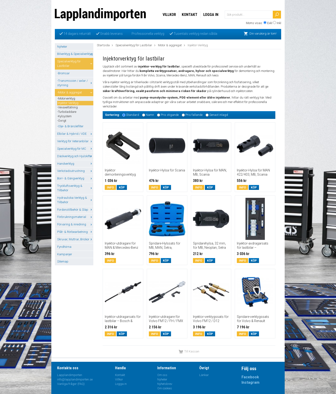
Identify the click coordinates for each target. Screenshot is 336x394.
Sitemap (62, 261)
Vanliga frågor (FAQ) (71, 384)
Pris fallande (194, 115)
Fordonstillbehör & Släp (75, 209)
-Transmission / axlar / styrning (75, 83)
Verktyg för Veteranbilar (75, 141)
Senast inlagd (218, 115)
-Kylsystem (64, 116)
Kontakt (189, 14)
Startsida (103, 45)
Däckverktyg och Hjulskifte (75, 156)
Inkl (279, 23)
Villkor (169, 14)
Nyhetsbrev (164, 384)
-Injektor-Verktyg (67, 103)
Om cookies (164, 388)
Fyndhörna (64, 246)
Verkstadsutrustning (75, 171)
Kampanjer (64, 254)
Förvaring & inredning (75, 224)
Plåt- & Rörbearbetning (75, 232)
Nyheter (62, 46)
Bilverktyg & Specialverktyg (75, 54)
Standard (132, 115)
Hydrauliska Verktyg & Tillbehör (75, 200)
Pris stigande (170, 115)
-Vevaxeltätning (67, 107)
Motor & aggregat (170, 45)
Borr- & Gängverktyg (75, 178)
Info (110, 187)
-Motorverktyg (66, 98)
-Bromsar (63, 73)
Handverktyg (75, 163)
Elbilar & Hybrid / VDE (75, 133)
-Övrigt (61, 120)
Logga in (210, 14)
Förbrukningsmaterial (75, 217)
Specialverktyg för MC (75, 148)
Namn (150, 115)
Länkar (204, 375)
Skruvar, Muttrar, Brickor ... (75, 239)
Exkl (269, 23)
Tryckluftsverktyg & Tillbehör (75, 188)
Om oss (162, 375)
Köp (122, 187)
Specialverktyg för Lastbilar (75, 63)
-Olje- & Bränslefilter (70, 126)
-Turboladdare (66, 112)
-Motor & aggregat (75, 92)
